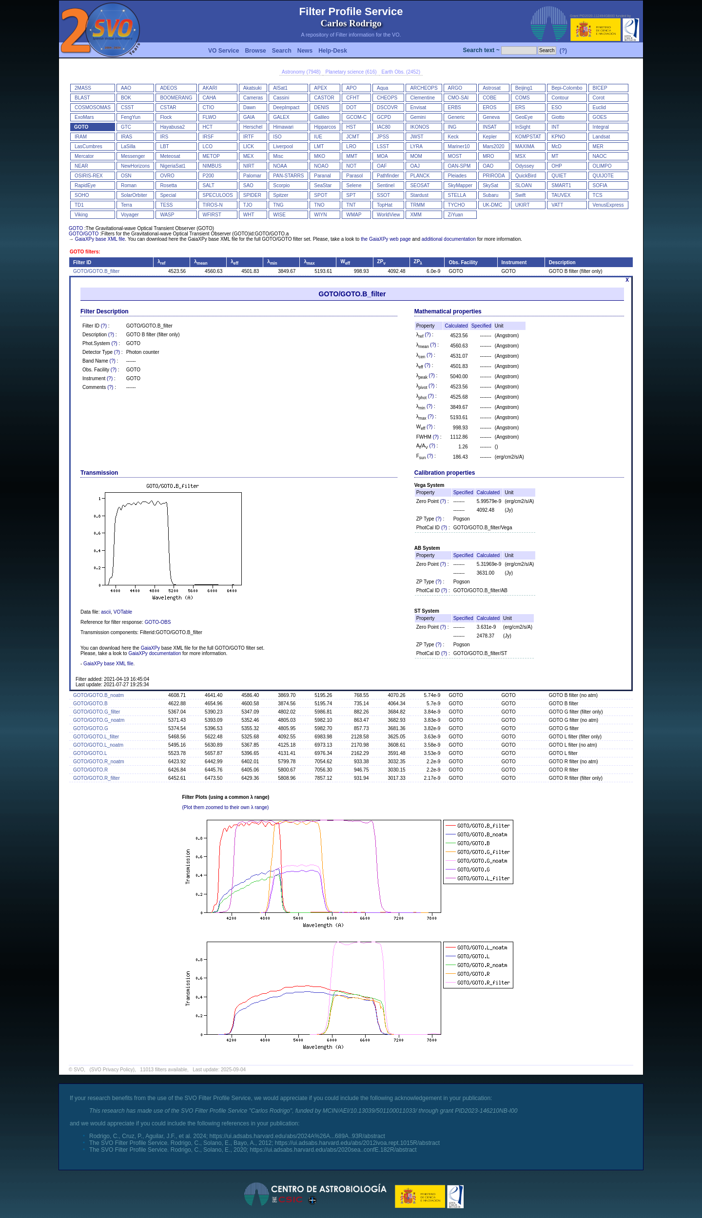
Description (562, 262)
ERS (520, 107)
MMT (351, 156)
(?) (563, 50)
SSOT (383, 195)
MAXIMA (524, 146)
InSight (522, 127)
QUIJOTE (603, 175)
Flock (166, 117)
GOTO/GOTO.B (90, 703)
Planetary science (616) (350, 72)
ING (452, 127)
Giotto (558, 117)
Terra (126, 205)
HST (351, 127)
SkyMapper (460, 185)
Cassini (281, 97)
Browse (255, 50)
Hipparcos (325, 127)
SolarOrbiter (134, 195)
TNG (278, 205)
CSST (127, 107)
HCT (208, 127)
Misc (278, 156)
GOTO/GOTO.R (90, 770)
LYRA (416, 146)
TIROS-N (213, 205)
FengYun (130, 117)
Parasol (354, 175)
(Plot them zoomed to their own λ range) (225, 807)
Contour (560, 97)
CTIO (208, 107)
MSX (520, 156)
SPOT (320, 195)
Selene (353, 185)
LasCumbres (88, 146)
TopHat (384, 205)
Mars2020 (493, 146)
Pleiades (457, 175)
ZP (381, 261)
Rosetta (168, 185)
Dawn (249, 107)
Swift (520, 195)
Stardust (419, 195)
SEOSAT (419, 185)
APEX (320, 88)
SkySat (490, 185)
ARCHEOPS (423, 88)
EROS (489, 107)
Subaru (490, 195)
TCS (598, 195)
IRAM (81, 136)
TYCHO (456, 205)
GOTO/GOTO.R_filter (96, 778)
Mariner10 (459, 146)
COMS (522, 97)
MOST (455, 156)
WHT (248, 214)
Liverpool (283, 146)
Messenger (133, 156)
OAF (382, 166)
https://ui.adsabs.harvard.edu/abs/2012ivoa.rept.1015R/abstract (357, 1143)
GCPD (384, 117)
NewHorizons (135, 166)
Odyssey (524, 166)
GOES (600, 117)
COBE (489, 97)
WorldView (388, 214)
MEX (248, 156)
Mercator (84, 156)
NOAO (321, 166)
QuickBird (525, 175)
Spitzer (280, 195)
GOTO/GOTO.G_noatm (98, 720)
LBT (164, 146)
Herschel (252, 127)
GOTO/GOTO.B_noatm (98, 695)
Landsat (601, 136)
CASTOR (324, 97)
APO (351, 88)
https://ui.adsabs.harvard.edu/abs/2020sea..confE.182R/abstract (333, 1149)
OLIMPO (602, 166)
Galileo (321, 117)
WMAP (353, 214)
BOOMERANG (176, 97)
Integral (601, 127)
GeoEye (524, 117)
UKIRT (522, 205)
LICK (248, 146)
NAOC (600, 156)
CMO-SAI (458, 97)
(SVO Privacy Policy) (112, 1069)
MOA (382, 156)
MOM (416, 156)
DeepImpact (286, 107)
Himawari (283, 127)
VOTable (123, 612)
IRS (164, 136)
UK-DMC (492, 205)
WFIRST (212, 214)
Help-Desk (332, 50)
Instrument (514, 262)
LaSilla (128, 146)
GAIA (249, 117)
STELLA (457, 195)
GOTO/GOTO (83, 233)
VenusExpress (608, 205)
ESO (556, 107)
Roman (128, 185)
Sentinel (385, 185)
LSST (383, 146)
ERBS (454, 107)
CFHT (352, 97)
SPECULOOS (218, 195)
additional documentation (449, 239)
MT (554, 156)
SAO (248, 185)
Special (168, 195)
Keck (453, 136)
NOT (351, 166)
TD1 (79, 205)
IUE (318, 136)
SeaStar (323, 185)
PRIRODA (494, 175)
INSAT (490, 127)
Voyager (130, 214)
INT (555, 127)
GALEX (281, 117)
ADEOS (168, 88)
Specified (481, 326)
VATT (557, 205)
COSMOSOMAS (93, 107)
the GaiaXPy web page (385, 239)
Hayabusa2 (172, 127)
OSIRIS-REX (89, 175)
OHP (556, 166)
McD (556, 146)
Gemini (418, 117)
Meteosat (170, 156)
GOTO (81, 127)
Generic (456, 117)
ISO (277, 136)
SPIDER (252, 195)
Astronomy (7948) (301, 72)
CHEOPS (387, 97)
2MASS (83, 88)
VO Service (223, 50)
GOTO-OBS (158, 622)
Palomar (252, 175)
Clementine (422, 97)
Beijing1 (524, 88)
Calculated (456, 326)
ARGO (455, 88)
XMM (415, 214)
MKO (319, 156)
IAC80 (383, 127)
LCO (208, 146)
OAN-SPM (459, 166)
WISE (279, 214)
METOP (211, 156)
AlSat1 (280, 88)
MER (598, 146)
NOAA (280, 166)
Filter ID (82, 262)
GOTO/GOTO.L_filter (96, 736)
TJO (248, 205)
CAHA (209, 97)
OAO (488, 166)
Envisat (418, 107)
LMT (319, 146)
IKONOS (419, 127)
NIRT (248, 166)
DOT (351, 107)
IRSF (208, 136)
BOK (126, 97)
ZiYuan (455, 214)
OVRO (167, 175)
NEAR (81, 166)
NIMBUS (212, 166)
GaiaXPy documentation (154, 653)
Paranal (322, 175)
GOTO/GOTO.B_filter (96, 271)
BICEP (600, 88)
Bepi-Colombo (566, 88)
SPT (350, 195)
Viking (81, 214)
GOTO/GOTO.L (90, 753)
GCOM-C (356, 117)
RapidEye (85, 185)
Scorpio (281, 185)
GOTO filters (84, 251)
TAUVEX (560, 195)
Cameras (253, 97)
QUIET (558, 175)
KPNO (558, 136)
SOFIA (600, 185)
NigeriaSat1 (172, 166)
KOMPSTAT (528, 136)
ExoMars (84, 117)
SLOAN (523, 185)
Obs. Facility (462, 262)
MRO (488, 156)
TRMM (417, 205)
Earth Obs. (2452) (401, 72)
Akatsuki (252, 88)
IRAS (126, 136)
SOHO (82, 195)
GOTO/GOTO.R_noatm (98, 761)
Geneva (491, 117)
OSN (126, 175)
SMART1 (561, 185)
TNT (350, 205)
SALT (208, 185)
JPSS (383, 136)
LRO (351, 146)
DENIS (321, 107)
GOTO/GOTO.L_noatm (98, 745)
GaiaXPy (150, 648)
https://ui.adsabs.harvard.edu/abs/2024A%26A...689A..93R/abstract (297, 1136)
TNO (319, 205)
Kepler (490, 136)
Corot (598, 97)
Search (282, 50)
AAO (126, 88)
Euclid (599, 107)
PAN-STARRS (288, 175)
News (304, 50)
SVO (79, 1069)
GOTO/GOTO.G (90, 728)
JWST (416, 136)
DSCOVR (387, 107)
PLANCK (419, 175)
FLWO (209, 117)
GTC (126, 127)
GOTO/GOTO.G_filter (96, 712)
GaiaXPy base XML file (100, 239)
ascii (106, 612)
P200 (208, 175)
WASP (167, 214)
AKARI (210, 88)
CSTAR (168, 107)
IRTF (248, 136)
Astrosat (492, 88)
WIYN (320, 214)
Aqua (382, 88)
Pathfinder (388, 175)
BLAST (82, 97)
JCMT (352, 136)
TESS (166, 205)
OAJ (414, 166)
